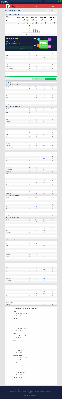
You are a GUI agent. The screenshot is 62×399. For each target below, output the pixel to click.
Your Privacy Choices (18, 387)
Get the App (19, 2)
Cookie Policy (32, 387)
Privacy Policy (10, 387)
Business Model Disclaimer (49, 387)
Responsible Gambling (39, 387)
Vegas (22, 2)
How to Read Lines (27, 2)
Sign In (35, 34)
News (15, 2)
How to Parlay (33, 2)
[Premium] (60, 1)
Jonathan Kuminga (10, 20)
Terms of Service (26, 387)
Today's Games (11, 2)
